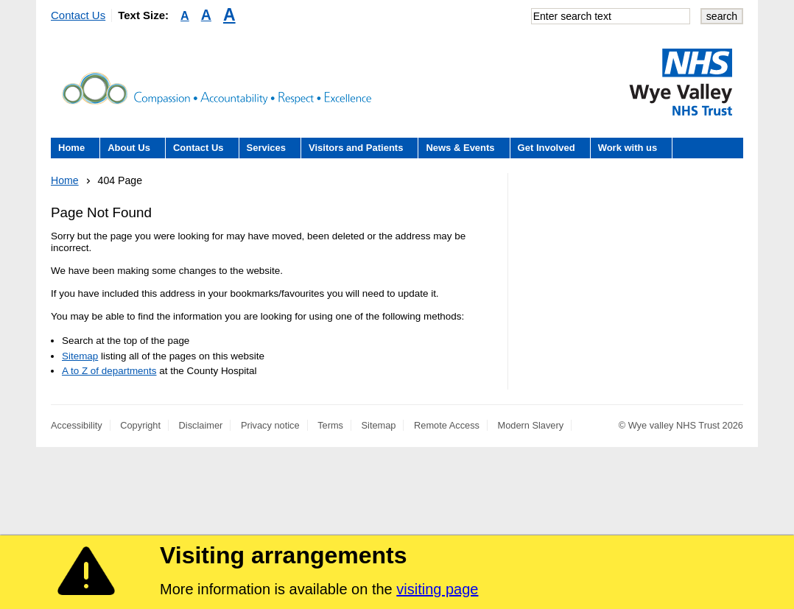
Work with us (628, 147)
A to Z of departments (109, 370)
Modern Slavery (531, 425)
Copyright (140, 425)
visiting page (437, 589)
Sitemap (80, 356)
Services (267, 147)
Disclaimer (201, 425)
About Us (129, 147)
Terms (330, 425)
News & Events (460, 147)
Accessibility (76, 425)
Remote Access (446, 425)
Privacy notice (270, 425)
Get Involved (546, 147)
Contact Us (78, 15)
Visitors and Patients (356, 147)
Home (71, 147)
